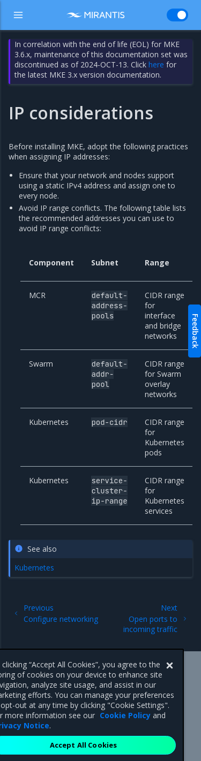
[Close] (169, 678)
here (156, 64)
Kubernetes (34, 567)
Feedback (195, 331)
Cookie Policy (125, 727)
